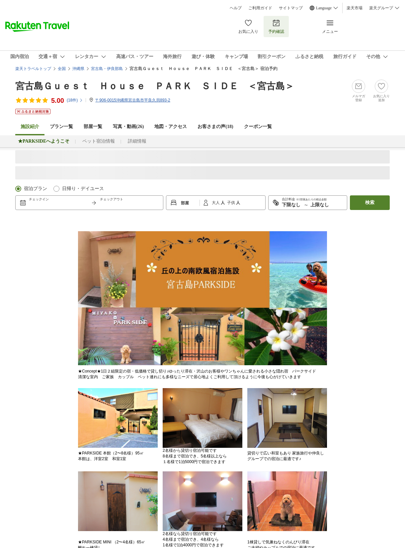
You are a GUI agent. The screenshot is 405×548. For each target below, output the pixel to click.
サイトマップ (291, 8)
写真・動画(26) (128, 126)
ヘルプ (236, 8)
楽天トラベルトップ (33, 68)
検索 (369, 202)
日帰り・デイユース (83, 188)
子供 (231, 202)
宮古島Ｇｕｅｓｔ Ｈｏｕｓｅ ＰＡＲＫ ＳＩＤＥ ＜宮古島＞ (154, 86)
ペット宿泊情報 (98, 141)
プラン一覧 (61, 126)
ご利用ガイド (260, 8)
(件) (75, 100)
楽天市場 (355, 8)
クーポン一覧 (258, 126)
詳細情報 (137, 141)
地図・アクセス (170, 126)
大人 (216, 202)
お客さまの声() (215, 126)
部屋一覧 (93, 126)
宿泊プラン (35, 188)
